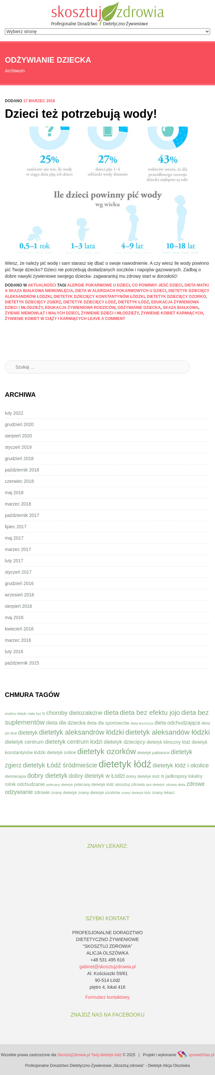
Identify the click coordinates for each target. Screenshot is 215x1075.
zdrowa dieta (175, 785)
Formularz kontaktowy (107, 997)
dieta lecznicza (141, 723)
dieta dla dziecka (65, 723)
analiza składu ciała (20, 713)
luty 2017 (14, 560)
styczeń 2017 (18, 572)
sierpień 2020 (18, 435)
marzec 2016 (18, 640)
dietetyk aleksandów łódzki (167, 732)
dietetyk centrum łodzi (74, 741)
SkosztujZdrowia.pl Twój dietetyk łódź (89, 1055)
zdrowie (42, 792)
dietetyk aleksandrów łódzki (81, 732)
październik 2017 (22, 515)
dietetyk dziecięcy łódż (89, 302)
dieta (111, 712)
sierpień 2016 (18, 606)
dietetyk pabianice (153, 753)
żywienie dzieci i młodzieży (110, 313)
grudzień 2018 (19, 458)
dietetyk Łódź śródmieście (60, 765)
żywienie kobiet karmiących (172, 313)
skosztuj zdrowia (129, 784)
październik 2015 (22, 663)
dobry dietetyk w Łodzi (97, 776)
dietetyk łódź (133, 302)
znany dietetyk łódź (136, 793)
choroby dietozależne (74, 712)
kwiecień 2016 (19, 628)
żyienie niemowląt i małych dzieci (42, 313)
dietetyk (28, 732)
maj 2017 (14, 538)
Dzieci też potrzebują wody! (81, 113)
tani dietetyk (155, 785)
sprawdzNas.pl (201, 1055)
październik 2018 (22, 469)
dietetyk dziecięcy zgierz (33, 302)
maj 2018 (14, 492)
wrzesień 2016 (19, 594)
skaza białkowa (180, 307)
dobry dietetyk (47, 775)
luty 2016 (14, 651)
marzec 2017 (18, 549)
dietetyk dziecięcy (124, 742)
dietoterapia (15, 776)
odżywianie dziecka (139, 307)
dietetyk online (61, 752)
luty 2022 (14, 413)
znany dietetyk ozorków (99, 792)
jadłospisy (176, 776)
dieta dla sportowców (108, 723)
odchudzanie (31, 784)
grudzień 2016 (19, 583)
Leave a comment (106, 318)
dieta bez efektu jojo (150, 712)
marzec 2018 (18, 504)
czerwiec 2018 (19, 481)
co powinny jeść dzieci (157, 285)
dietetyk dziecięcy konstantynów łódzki (99, 296)
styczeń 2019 (18, 447)
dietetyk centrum (24, 742)
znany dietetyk (64, 792)
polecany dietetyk (59, 785)
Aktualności (42, 285)
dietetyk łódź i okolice (181, 765)
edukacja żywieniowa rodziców (80, 307)
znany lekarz (163, 792)
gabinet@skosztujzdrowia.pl (107, 966)
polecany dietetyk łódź (94, 784)
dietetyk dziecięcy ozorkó (176, 296)
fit (162, 776)
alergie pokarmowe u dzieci (98, 285)
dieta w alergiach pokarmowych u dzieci (120, 290)
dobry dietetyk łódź (143, 776)
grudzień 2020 (19, 424)
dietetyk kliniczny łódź (168, 742)
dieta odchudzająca (177, 723)
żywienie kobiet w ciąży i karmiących (45, 318)
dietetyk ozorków (106, 751)
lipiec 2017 (16, 526)
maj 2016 (14, 617)
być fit (40, 713)
